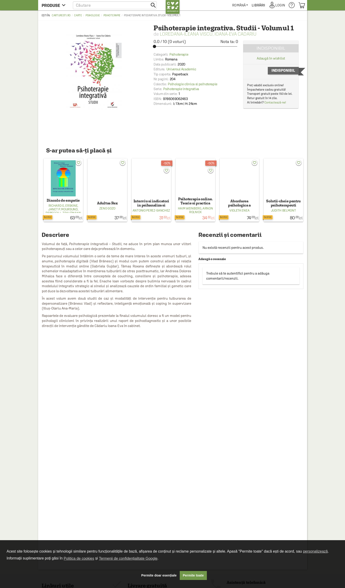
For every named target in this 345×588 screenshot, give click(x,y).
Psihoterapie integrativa (181, 89)
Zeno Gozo (107, 208)
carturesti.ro (61, 15)
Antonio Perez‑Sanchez (151, 210)
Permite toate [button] (193, 575)
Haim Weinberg (189, 208)
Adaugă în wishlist (271, 58)
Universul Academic (181, 69)
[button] (115, 5)
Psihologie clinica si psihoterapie (192, 84)
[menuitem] (240, 5)
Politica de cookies (79, 558)
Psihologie (93, 15)
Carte (78, 15)
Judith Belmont (283, 210)
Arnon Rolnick (201, 210)
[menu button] (54, 5)
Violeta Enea (239, 210)
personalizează (315, 551)
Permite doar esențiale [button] (159, 575)
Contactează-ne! (275, 102)
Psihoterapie (111, 15)
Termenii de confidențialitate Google (128, 558)
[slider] (195, 46)
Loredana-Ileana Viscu (186, 34)
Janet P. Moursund (63, 209)
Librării (258, 5)
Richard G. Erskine (63, 205)
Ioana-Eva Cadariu (235, 34)
